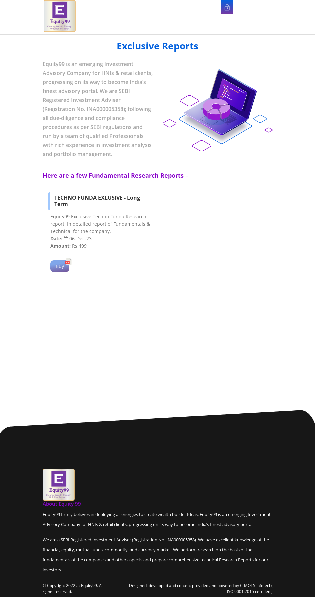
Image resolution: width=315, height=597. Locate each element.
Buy (60, 266)
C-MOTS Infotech (255, 585)
